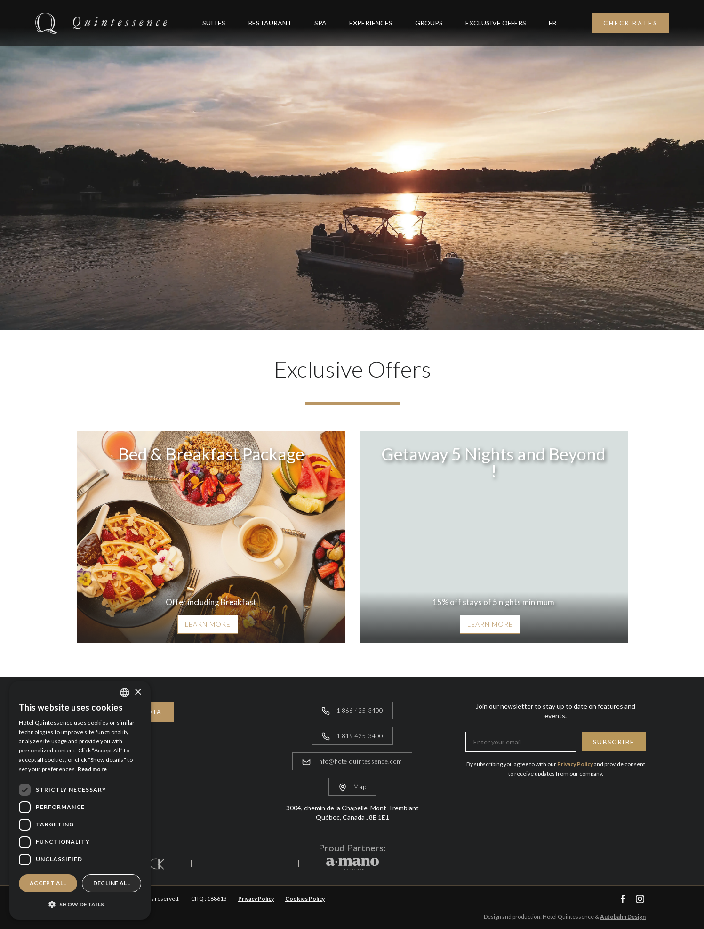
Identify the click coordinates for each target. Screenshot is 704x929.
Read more (92, 769)
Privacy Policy (256, 898)
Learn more (208, 624)
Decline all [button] (111, 883)
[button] (80, 904)
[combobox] (124, 692)
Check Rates (630, 23)
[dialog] (80, 800)
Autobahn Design (623, 916)
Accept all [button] (48, 883)
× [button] (137, 692)
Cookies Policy (305, 898)
